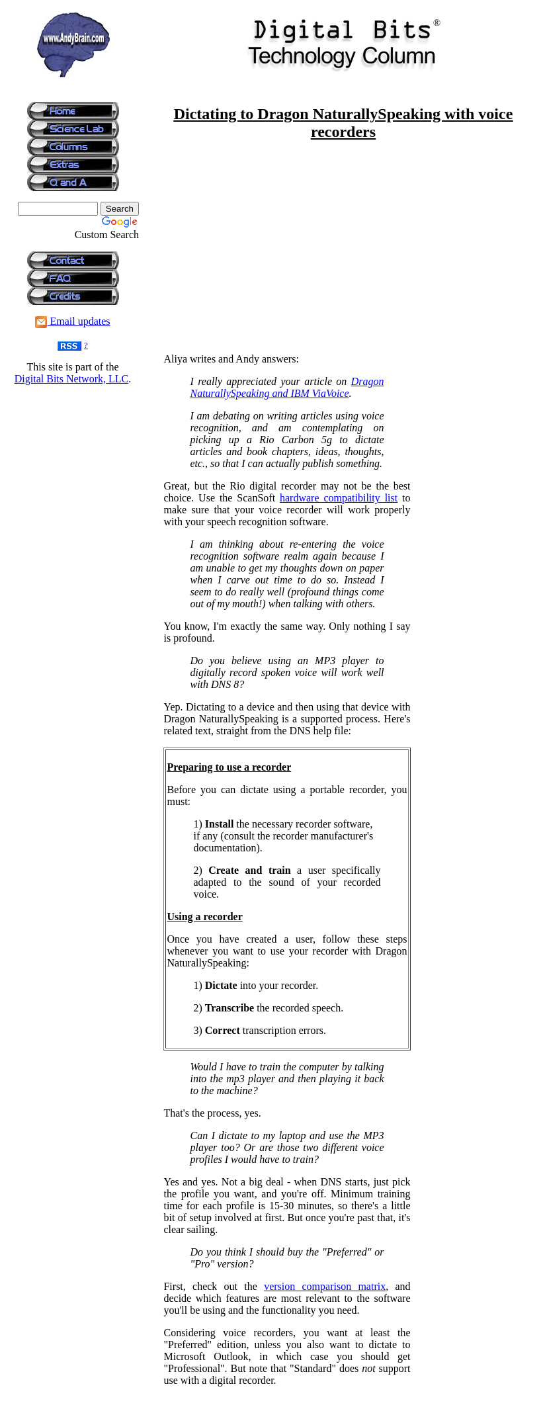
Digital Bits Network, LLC (71, 378)
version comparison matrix (325, 1286)
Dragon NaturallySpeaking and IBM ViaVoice (287, 387)
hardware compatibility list (338, 497)
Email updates (72, 321)
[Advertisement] (73, 425)
